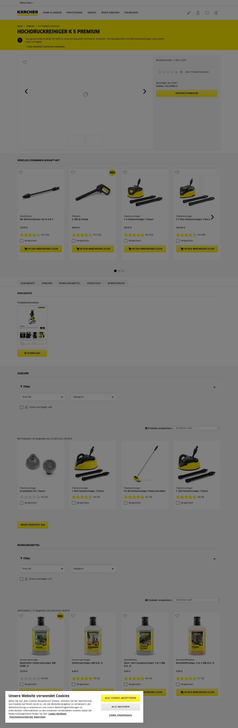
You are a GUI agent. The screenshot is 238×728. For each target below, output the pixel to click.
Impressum (39, 717)
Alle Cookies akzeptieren (120, 698)
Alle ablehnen (120, 707)
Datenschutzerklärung (21, 717)
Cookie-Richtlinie (57, 714)
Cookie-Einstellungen (120, 715)
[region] (74, 707)
